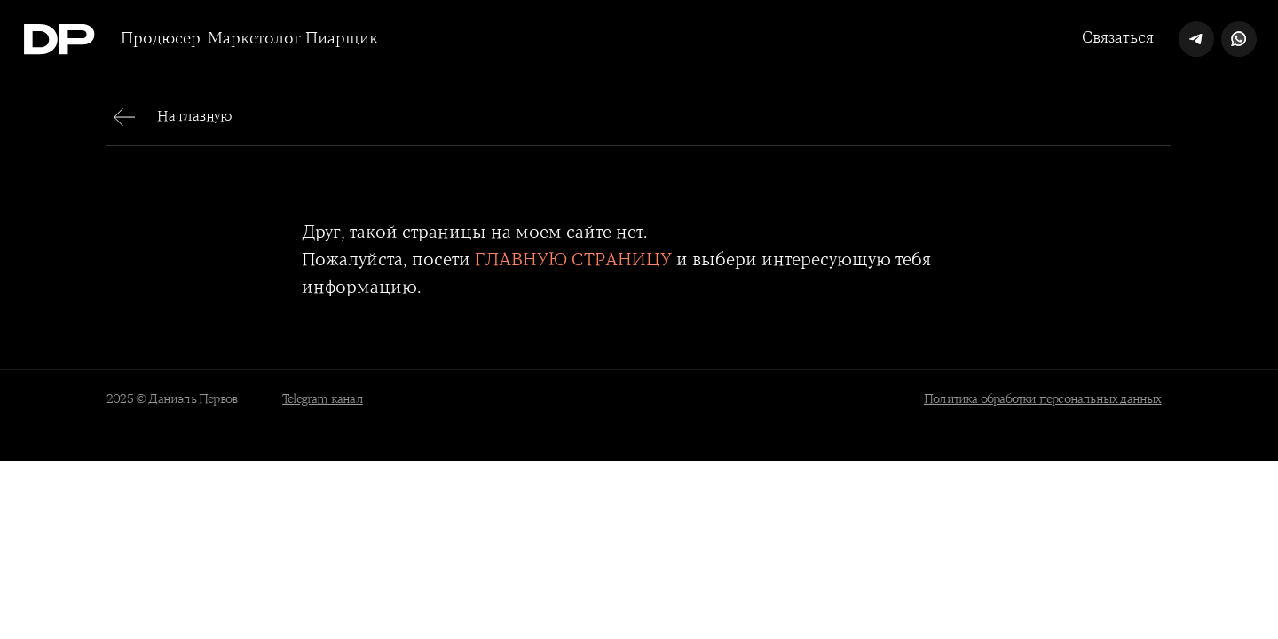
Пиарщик (341, 39)
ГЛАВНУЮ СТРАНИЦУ (573, 260)
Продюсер (161, 39)
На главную (194, 117)
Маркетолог (254, 39)
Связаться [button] (1118, 38)
